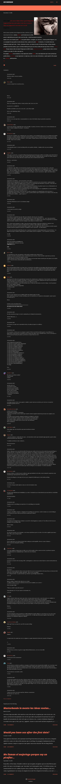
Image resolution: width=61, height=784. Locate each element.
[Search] (51, 2)
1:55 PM (8, 195)
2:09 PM (9, 235)
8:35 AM (9, 544)
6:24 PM (9, 405)
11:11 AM (9, 130)
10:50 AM (9, 113)
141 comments (10, 774)
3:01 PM (9, 289)
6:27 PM (9, 651)
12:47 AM (9, 467)
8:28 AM (9, 526)
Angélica (9, 152)
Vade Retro (9, 548)
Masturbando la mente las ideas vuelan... (27, 708)
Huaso (8, 81)
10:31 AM (9, 97)
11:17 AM (9, 141)
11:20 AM (9, 555)
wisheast (9, 265)
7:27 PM (8, 431)
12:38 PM (9, 608)
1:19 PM (8, 162)
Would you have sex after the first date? (26, 732)
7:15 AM (8, 486)
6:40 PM (9, 423)
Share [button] (55, 65)
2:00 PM (9, 203)
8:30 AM (9, 535)
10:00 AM (9, 695)
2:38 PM (9, 261)
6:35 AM (9, 479)
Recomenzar (10, 133)
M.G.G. (8, 252)
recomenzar (8, 2)
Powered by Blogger (30, 779)
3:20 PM (9, 318)
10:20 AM (9, 78)
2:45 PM (9, 644)
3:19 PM (9, 308)
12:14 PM (9, 149)
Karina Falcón (10, 124)
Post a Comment (7, 698)
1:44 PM (9, 175)
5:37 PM (8, 396)
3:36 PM (9, 326)
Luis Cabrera (10, 427)
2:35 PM (9, 248)
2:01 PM (9, 211)
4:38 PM (9, 379)
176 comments (10, 724)
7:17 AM (8, 498)
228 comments (10, 746)
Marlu (8, 277)
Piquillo (8, 632)
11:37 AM (9, 564)
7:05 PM (9, 659)
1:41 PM (8, 628)
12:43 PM (9, 618)
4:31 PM (9, 336)
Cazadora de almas (11, 622)
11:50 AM (9, 575)
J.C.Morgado (10, 490)
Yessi (8, 663)
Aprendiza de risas (11, 409)
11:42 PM (9, 445)
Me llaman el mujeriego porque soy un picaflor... (25, 756)
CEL (8, 596)
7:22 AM (9, 506)
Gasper (8, 434)
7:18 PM (8, 673)
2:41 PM (9, 273)
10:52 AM (9, 121)
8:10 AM (9, 515)
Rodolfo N (9, 372)
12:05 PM (9, 592)
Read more (55, 724)
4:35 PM (9, 369)
